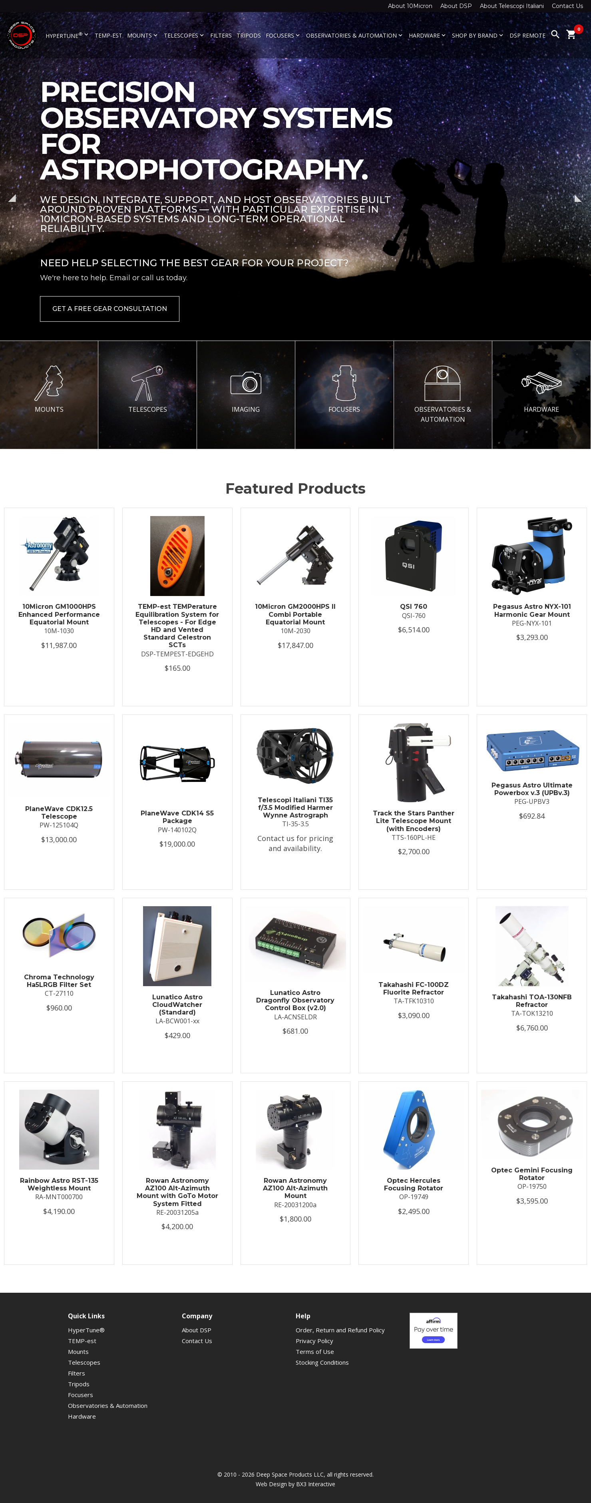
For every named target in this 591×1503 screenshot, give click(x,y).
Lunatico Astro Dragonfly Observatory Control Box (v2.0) (295, 1000)
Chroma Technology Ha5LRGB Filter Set (59, 981)
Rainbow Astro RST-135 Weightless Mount (59, 1184)
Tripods (249, 35)
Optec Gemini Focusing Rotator (532, 1174)
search (555, 34)
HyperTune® (86, 1330)
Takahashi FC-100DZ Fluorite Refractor (413, 988)
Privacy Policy (314, 1341)
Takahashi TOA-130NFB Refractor (532, 1001)
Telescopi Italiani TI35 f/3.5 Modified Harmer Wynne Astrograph (295, 807)
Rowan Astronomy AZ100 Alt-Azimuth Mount (295, 1188)
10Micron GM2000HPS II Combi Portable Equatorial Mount (295, 614)
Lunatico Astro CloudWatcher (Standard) (177, 1004)
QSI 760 (413, 606)
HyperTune (68, 35)
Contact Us (567, 6)
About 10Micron (410, 6)
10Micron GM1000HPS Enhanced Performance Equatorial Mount (59, 614)
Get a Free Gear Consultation (109, 309)
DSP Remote (527, 35)
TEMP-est (108, 35)
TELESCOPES (147, 389)
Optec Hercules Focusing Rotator (413, 1184)
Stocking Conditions (322, 1362)
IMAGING (245, 389)
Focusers (283, 35)
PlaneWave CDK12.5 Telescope (59, 812)
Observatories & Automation (355, 35)
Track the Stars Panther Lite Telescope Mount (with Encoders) (413, 820)
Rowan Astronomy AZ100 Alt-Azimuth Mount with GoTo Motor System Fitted (177, 1192)
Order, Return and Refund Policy (340, 1330)
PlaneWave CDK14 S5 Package (177, 817)
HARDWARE (541, 389)
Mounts (143, 35)
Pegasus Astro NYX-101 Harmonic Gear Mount (532, 610)
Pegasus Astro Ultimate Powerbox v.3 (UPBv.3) (532, 789)
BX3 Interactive (315, 1484)
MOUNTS (49, 389)
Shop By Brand (478, 35)
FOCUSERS (344, 389)
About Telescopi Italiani (512, 6)
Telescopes (184, 35)
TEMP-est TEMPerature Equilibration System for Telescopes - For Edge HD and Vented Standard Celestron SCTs (177, 626)
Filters (221, 35)
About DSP (456, 6)
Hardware (428, 35)
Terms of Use (315, 1351)
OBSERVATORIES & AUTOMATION (442, 394)
